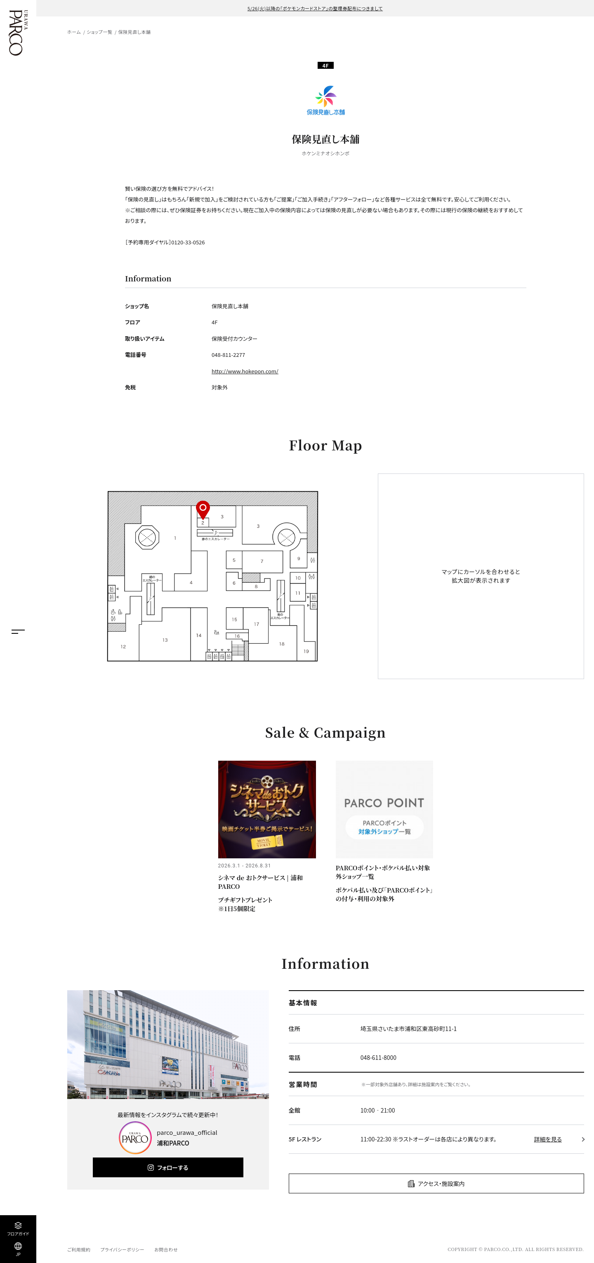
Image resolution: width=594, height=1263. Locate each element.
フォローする (172, 1167)
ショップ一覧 (99, 31)
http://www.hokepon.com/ (245, 371)
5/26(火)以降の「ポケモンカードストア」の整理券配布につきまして (315, 8)
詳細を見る (548, 1139)
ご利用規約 (78, 1249)
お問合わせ (166, 1249)
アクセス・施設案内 (441, 1183)
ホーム (74, 31)
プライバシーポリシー (122, 1249)
